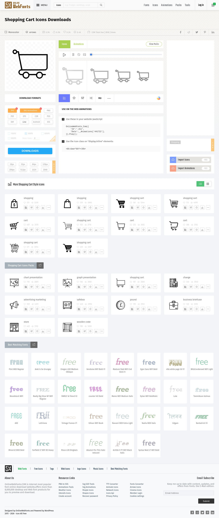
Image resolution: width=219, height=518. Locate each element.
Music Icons (98, 469)
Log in (201, 5)
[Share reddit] (188, 32)
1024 (34, 170)
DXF (12, 122)
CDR (36, 116)
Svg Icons (19, 5)
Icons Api (110, 493)
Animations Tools (66, 487)
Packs (179, 5)
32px (23, 164)
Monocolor (13, 32)
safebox (81, 299)
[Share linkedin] (211, 32)
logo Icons (81, 469)
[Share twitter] (196, 32)
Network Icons (112, 490)
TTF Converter (112, 484)
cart (26, 220)
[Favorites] (37, 207)
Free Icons (38, 469)
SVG (12, 110)
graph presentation (86, 277)
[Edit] (31, 207)
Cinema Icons (135, 490)
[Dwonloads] (43, 207)
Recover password (90, 496)
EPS (24, 116)
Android (36, 122)
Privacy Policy (112, 496)
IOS (48, 122)
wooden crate (84, 322)
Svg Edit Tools (88, 484)
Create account (65, 496)
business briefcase (192, 299)
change (186, 277)
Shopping (175, 142)
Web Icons (65, 469)
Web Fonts (22, 469)
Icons (155, 5)
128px (45, 164)
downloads (30, 151)
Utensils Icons (65, 493)
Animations (166, 5)
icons (58, 5)
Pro (99, 98)
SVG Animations (30, 110)
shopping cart (137, 198)
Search (101, 5)
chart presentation (33, 277)
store (26, 322)
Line (24, 122)
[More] (49, 207)
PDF (12, 116)
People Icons (87, 490)
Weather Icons (65, 490)
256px (12, 170)
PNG (48, 110)
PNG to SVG (63, 484)
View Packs (154, 44)
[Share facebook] (181, 32)
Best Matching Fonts (119, 469)
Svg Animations (89, 487)
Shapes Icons (88, 493)
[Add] (26, 207)
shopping (28, 198)
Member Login (136, 493)
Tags (52, 469)
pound (133, 299)
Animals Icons (112, 487)
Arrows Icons (135, 487)
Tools (187, 5)
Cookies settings (137, 496)
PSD (48, 116)
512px (23, 170)
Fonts (146, 5)
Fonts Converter (137, 484)
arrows (32, 32)
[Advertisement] (190, 87)
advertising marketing (35, 299)
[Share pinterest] (204, 32)
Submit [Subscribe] (206, 501)
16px (12, 164)
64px (34, 164)
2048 (45, 170)
